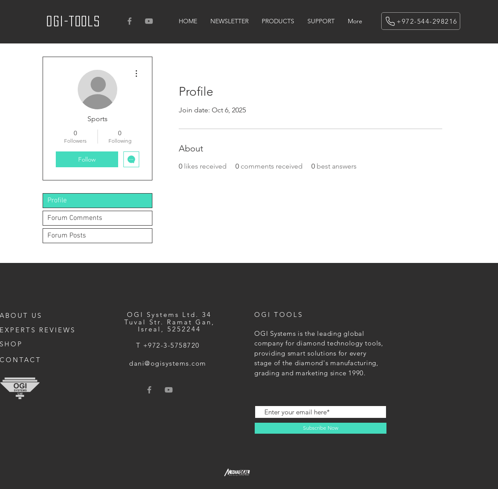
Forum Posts (66, 235)
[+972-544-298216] (420, 21)
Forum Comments (74, 218)
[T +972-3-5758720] (168, 345)
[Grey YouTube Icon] (149, 21)
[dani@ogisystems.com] (168, 363)
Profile (57, 200)
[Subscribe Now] (320, 428)
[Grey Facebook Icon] (129, 21)
